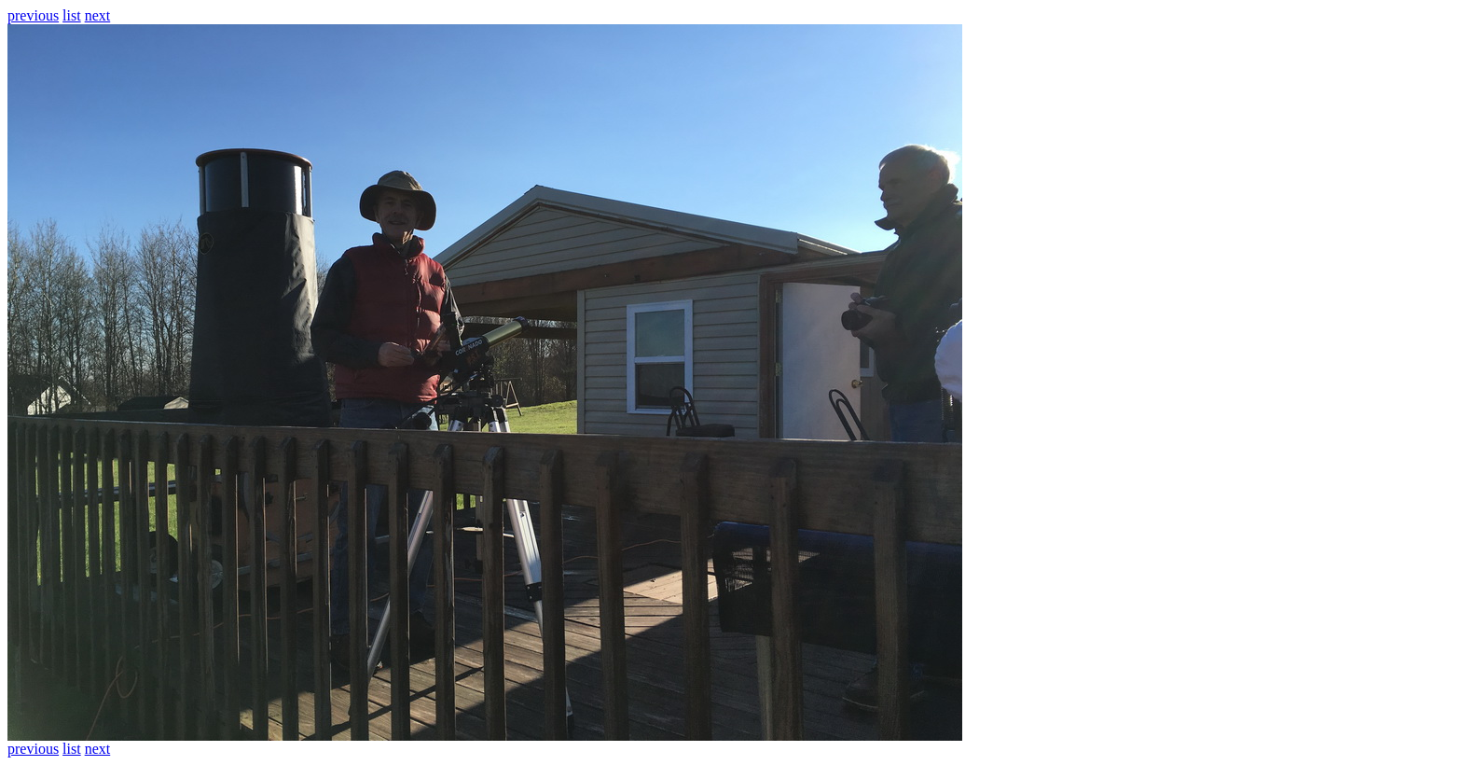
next (98, 15)
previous (33, 15)
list (71, 15)
